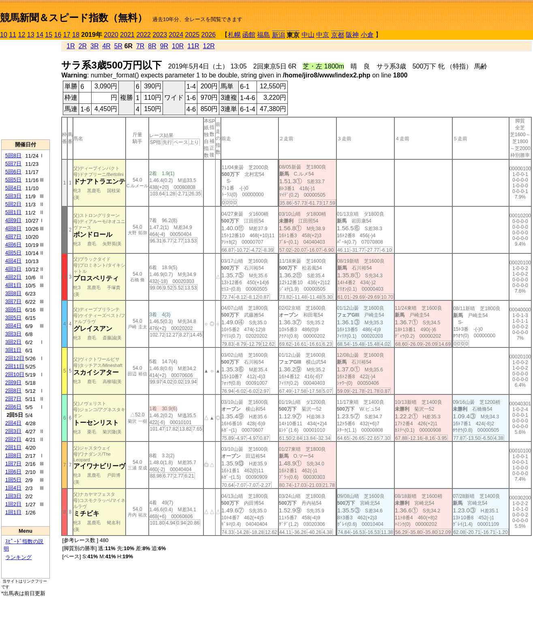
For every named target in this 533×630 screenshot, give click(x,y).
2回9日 (13, 382)
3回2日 (13, 342)
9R (164, 46)
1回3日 (13, 496)
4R (106, 46)
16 (58, 34)
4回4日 (13, 261)
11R (193, 46)
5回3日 (13, 196)
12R (209, 46)
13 (30, 34)
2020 (111, 34)
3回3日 (13, 334)
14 (39, 34)
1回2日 (13, 504)
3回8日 (13, 293)
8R (152, 46)
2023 (159, 34)
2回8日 (13, 391)
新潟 (278, 35)
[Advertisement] (25, 89)
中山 (308, 34)
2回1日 (13, 447)
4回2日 (13, 277)
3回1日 (13, 350)
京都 (337, 35)
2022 (143, 34)
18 (75, 34)
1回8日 (13, 455)
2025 (192, 34)
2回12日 (15, 358)
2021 (127, 34)
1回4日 (13, 488)
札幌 (234, 34)
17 (67, 34)
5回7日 (13, 164)
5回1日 (13, 212)
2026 (208, 34)
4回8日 (13, 228)
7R (140, 46)
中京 (322, 34)
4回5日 (13, 253)
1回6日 (13, 472)
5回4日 (13, 188)
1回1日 (13, 512)
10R (178, 46)
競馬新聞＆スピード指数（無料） (73, 17)
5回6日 (13, 172)
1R (70, 46)
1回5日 (13, 480)
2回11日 (15, 366)
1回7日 (13, 464)
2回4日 (13, 423)
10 (3, 34)
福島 (263, 34)
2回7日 (13, 399)
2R (83, 46)
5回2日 (13, 204)
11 (12, 34)
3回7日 (13, 301)
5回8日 (13, 155)
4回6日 (13, 245)
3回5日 (13, 318)
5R (118, 46)
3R (94, 46)
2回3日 (13, 431)
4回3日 (13, 269)
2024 (176, 34)
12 (22, 34)
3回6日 (13, 309)
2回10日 (15, 374)
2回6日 (13, 407)
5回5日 (13, 180)
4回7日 (13, 237)
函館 (248, 34)
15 (48, 34)
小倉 (367, 34)
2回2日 (13, 439)
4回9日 (13, 220)
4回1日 (13, 285)
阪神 (352, 34)
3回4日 (13, 326)
